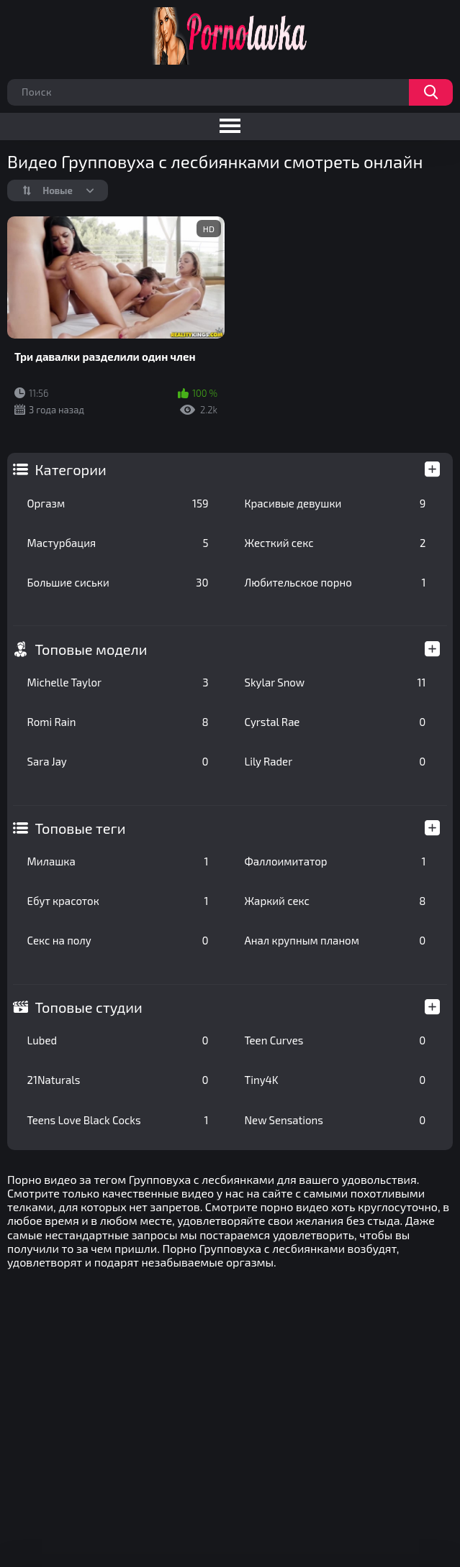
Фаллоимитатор (335, 861)
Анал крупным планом (335, 940)
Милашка (118, 861)
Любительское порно (335, 582)
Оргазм (118, 503)
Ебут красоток (118, 900)
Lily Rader (335, 761)
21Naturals (118, 1079)
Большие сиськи (118, 582)
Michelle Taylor (118, 682)
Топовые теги (80, 828)
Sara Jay (118, 761)
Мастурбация (118, 542)
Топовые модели (91, 649)
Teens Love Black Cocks (118, 1119)
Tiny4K (335, 1079)
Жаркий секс (335, 900)
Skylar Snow (335, 682)
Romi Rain (118, 721)
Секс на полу (118, 940)
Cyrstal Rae (335, 721)
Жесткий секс (335, 542)
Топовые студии (89, 1007)
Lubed (118, 1040)
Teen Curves (335, 1040)
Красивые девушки (335, 503)
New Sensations (335, 1119)
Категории (71, 469)
